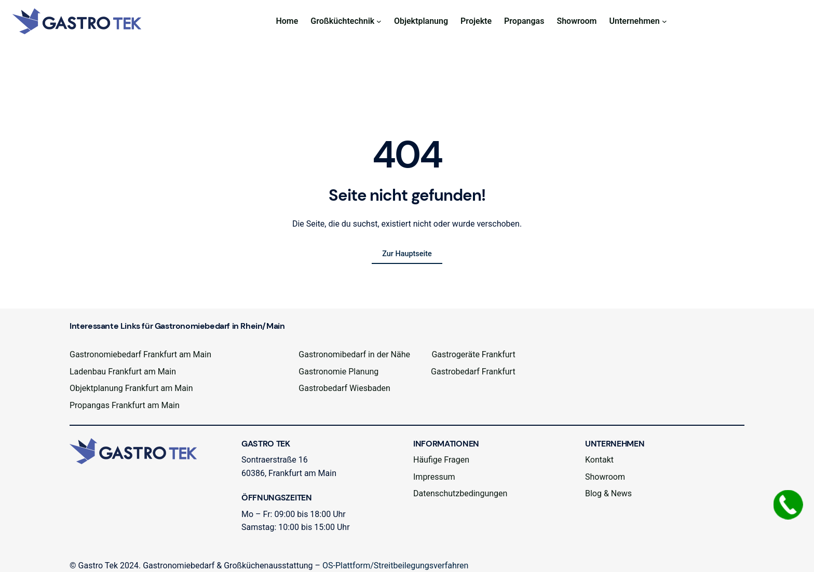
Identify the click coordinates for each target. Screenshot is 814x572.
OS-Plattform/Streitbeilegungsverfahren (395, 565)
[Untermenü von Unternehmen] (664, 21)
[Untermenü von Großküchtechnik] (379, 21)
